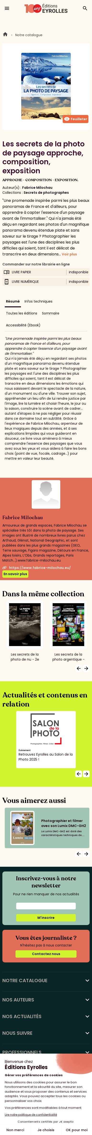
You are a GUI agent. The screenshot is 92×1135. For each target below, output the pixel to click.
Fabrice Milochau (37, 187)
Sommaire (50, 313)
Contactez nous (46, 953)
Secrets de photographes (46, 192)
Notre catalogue (28, 35)
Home (5, 35)
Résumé (13, 301)
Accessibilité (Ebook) (23, 325)
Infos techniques (38, 301)
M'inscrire (46, 917)
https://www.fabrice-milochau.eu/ (36, 567)
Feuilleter (75, 119)
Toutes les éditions (21, 313)
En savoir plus (15, 574)
